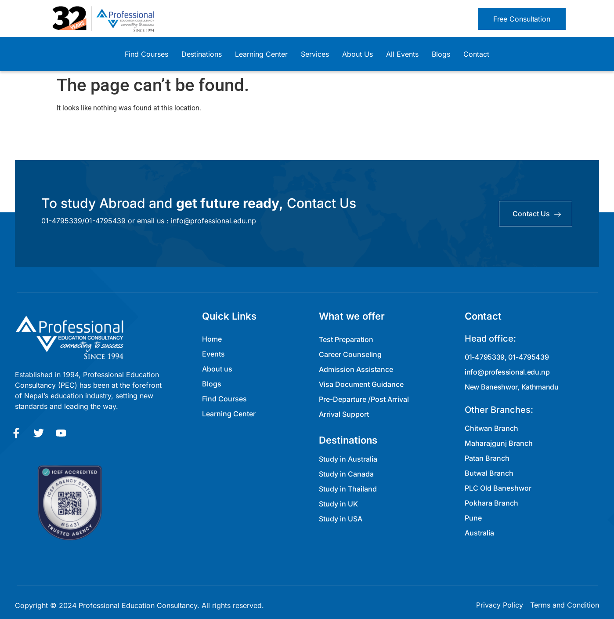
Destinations (201, 54)
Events (213, 354)
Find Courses (146, 54)
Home (212, 339)
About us (217, 368)
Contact (476, 54)
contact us (537, 213)
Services (315, 54)
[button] (522, 19)
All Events (402, 54)
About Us (357, 54)
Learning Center (261, 54)
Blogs (441, 54)
